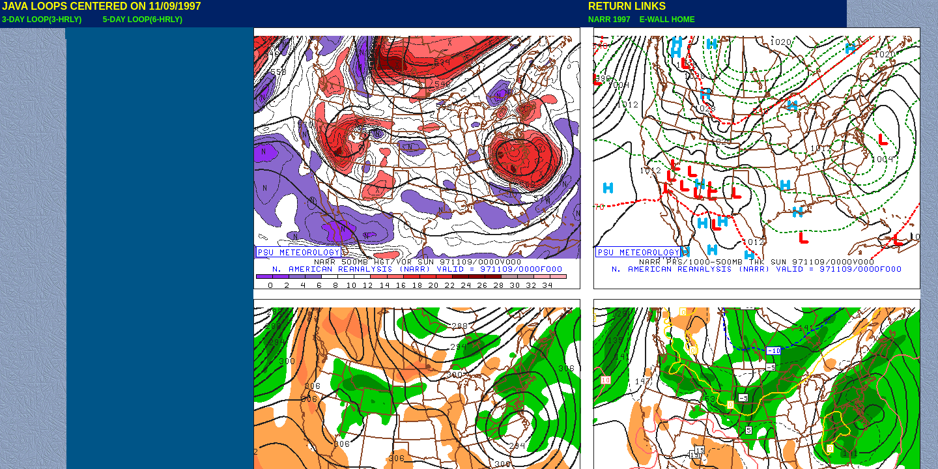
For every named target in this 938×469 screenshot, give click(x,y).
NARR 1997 (610, 19)
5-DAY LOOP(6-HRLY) (142, 19)
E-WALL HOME (665, 19)
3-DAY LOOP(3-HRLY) (41, 19)
